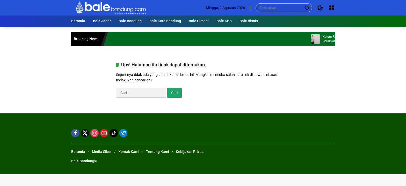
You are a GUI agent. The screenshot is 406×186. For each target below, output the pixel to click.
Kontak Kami (128, 152)
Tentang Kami (157, 152)
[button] (307, 7)
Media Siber (102, 152)
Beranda (78, 152)
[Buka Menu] (332, 8)
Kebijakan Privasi (190, 152)
